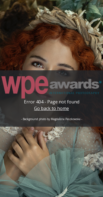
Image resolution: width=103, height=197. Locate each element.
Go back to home (51, 108)
